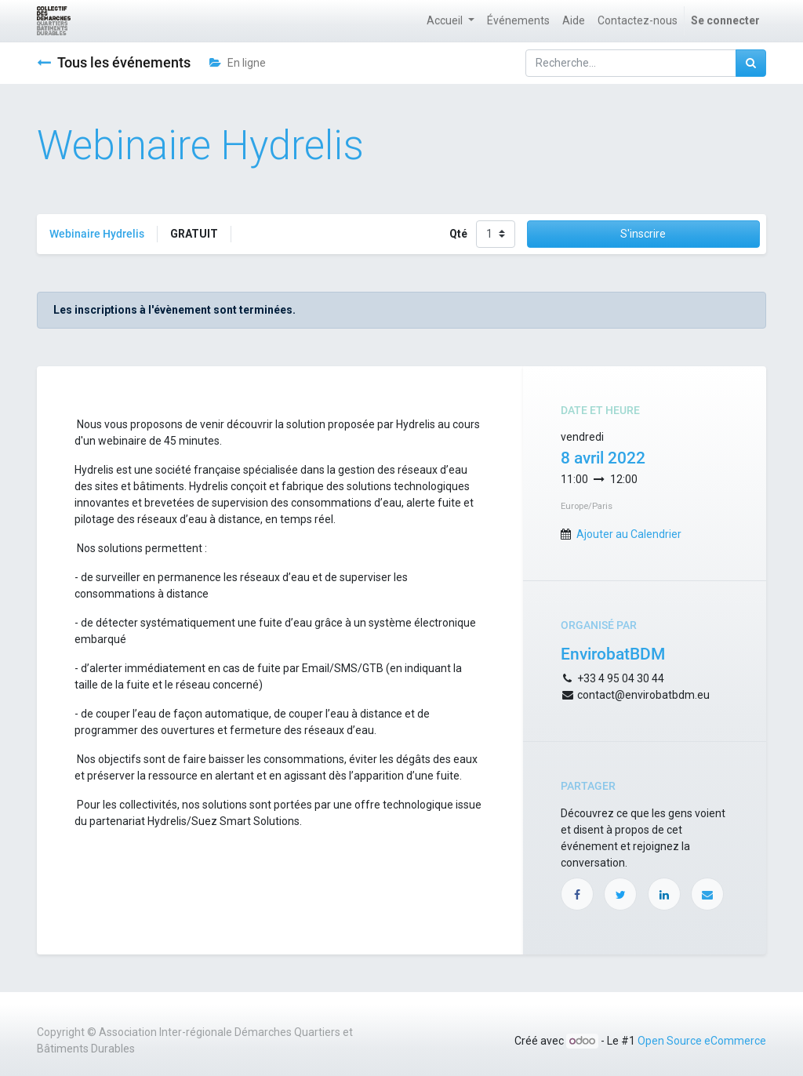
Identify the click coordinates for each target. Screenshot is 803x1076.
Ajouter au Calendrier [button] (628, 534)
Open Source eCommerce (702, 1040)
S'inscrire (643, 233)
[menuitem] (518, 20)
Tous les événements (114, 63)
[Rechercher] (751, 63)
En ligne (237, 62)
